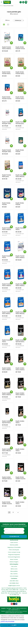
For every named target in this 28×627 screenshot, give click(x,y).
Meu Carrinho (14, 573)
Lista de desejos (14, 576)
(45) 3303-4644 (14, 581)
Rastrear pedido (14, 545)
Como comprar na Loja (14, 552)
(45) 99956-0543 (14, 583)
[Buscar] (20, 2)
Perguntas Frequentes (14, 554)
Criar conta (14, 566)
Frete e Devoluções (14, 549)
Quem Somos (14, 542)
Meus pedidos (14, 571)
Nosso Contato (14, 559)
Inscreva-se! (14, 536)
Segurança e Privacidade (14, 547)
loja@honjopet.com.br (14, 585)
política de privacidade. (7, 621)
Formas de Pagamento (14, 557)
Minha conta (14, 569)
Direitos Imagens (14, 562)
